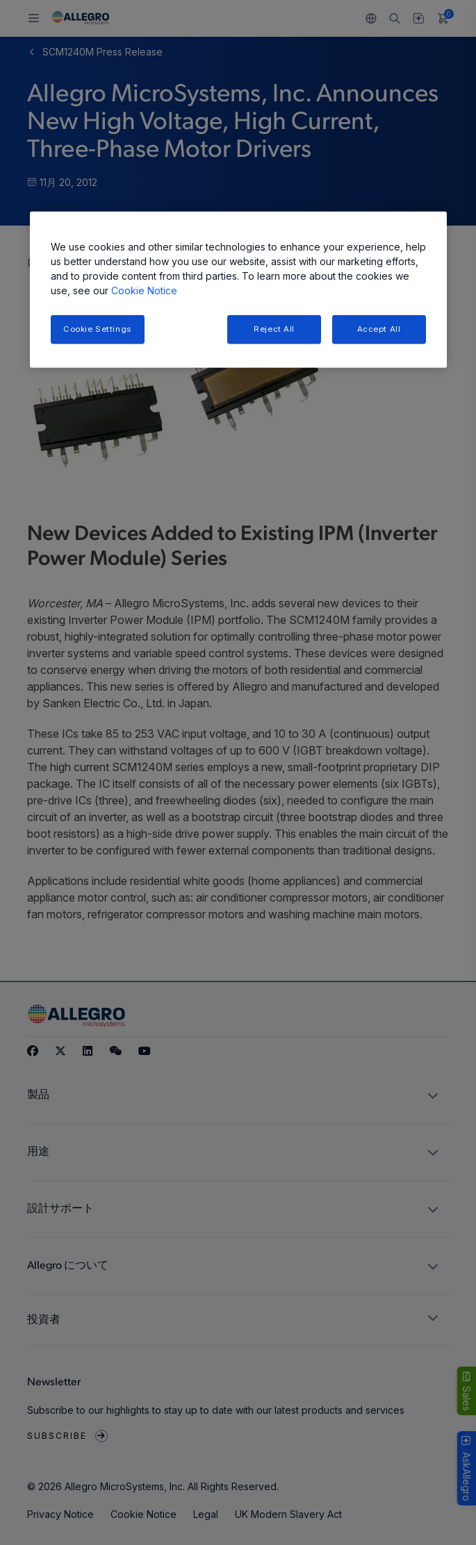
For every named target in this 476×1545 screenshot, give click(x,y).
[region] (238, 290)
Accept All (379, 329)
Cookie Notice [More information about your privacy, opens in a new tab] (144, 290)
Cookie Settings (97, 329)
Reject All (274, 329)
